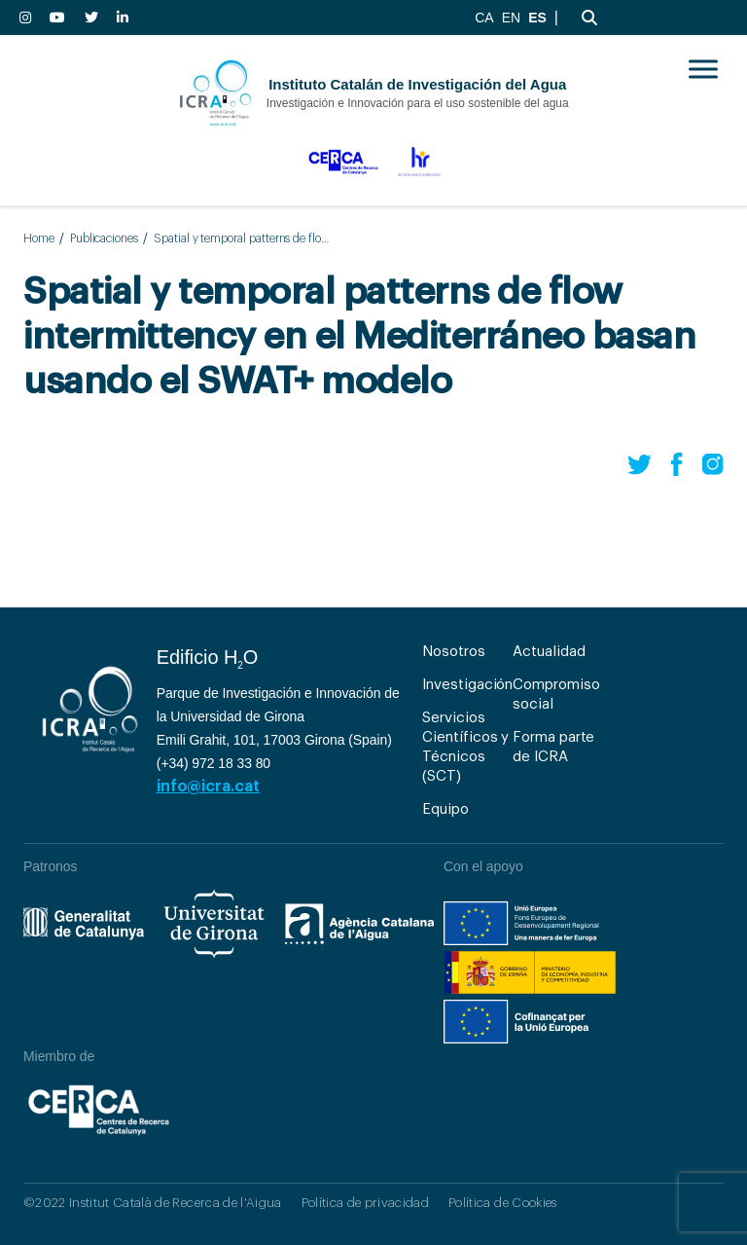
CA (484, 17)
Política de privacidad (365, 1202)
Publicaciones (104, 238)
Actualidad (549, 651)
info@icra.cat (208, 786)
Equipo (445, 809)
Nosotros (453, 651)
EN (511, 17)
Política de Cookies (502, 1202)
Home (38, 238)
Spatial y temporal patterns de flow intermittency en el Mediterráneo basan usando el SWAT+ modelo (244, 238)
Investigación (467, 684)
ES (537, 17)
